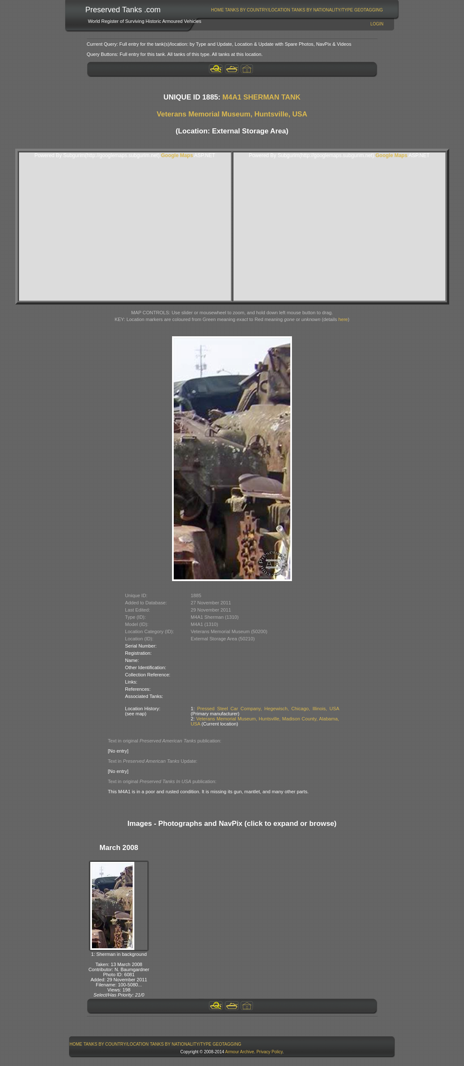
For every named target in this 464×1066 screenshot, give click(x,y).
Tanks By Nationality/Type (322, 10)
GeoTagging (368, 10)
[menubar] (297, 10)
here (342, 319)
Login (376, 24)
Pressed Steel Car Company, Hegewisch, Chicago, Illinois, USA (268, 708)
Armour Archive (239, 1051)
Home (217, 10)
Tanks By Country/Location (257, 10)
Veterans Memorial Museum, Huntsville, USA (232, 114)
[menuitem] (218, 10)
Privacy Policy (269, 1051)
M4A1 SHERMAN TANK (261, 97)
